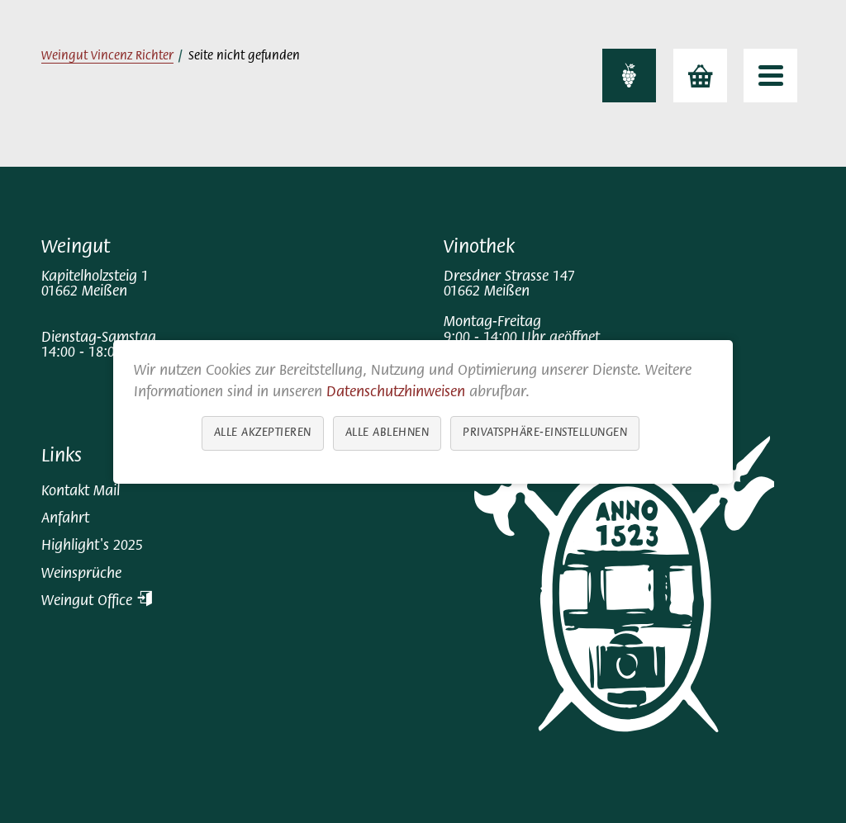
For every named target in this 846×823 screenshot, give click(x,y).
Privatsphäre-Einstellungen (545, 432)
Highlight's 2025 (92, 546)
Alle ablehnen (387, 432)
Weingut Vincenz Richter (107, 56)
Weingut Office (96, 601)
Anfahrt (65, 519)
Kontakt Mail (80, 491)
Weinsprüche (81, 574)
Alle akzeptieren (262, 432)
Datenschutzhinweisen (395, 392)
